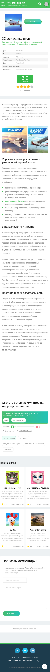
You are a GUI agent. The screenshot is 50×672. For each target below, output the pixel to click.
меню (3, 3)
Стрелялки (18, 42)
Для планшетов (33, 42)
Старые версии (9, 438)
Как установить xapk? (11, 444)
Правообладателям (30, 657)
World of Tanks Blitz (38, 530)
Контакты (15, 657)
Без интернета (31, 44)
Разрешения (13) (24, 431)
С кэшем (20, 44)
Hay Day (12, 530)
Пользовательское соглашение (20, 661)
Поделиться (8, 449)
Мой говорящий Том (12, 488)
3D (25, 42)
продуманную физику (14, 201)
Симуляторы (7, 42)
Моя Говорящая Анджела (38, 488)
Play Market (23, 438)
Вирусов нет (8, 431)
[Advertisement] (24, 376)
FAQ (37, 661)
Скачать (33, 21)
